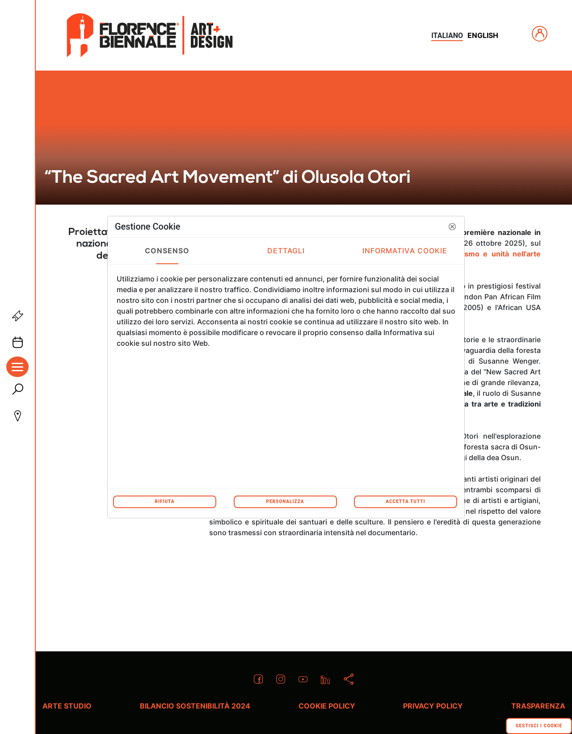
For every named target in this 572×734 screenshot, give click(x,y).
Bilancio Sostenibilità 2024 (195, 705)
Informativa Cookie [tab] (405, 250)
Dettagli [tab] (286, 250)
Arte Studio (67, 705)
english (482, 35)
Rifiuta (164, 501)
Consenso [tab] (167, 250)
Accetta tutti (405, 501)
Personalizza (285, 501)
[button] (452, 226)
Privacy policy (433, 705)
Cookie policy (327, 705)
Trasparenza (538, 705)
